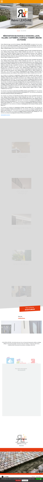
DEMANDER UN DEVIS (5, 115)
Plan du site (33, 476)
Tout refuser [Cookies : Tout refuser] (18, 480)
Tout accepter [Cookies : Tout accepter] (39, 478)
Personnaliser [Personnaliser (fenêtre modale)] (25, 480)
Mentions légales (38, 476)
